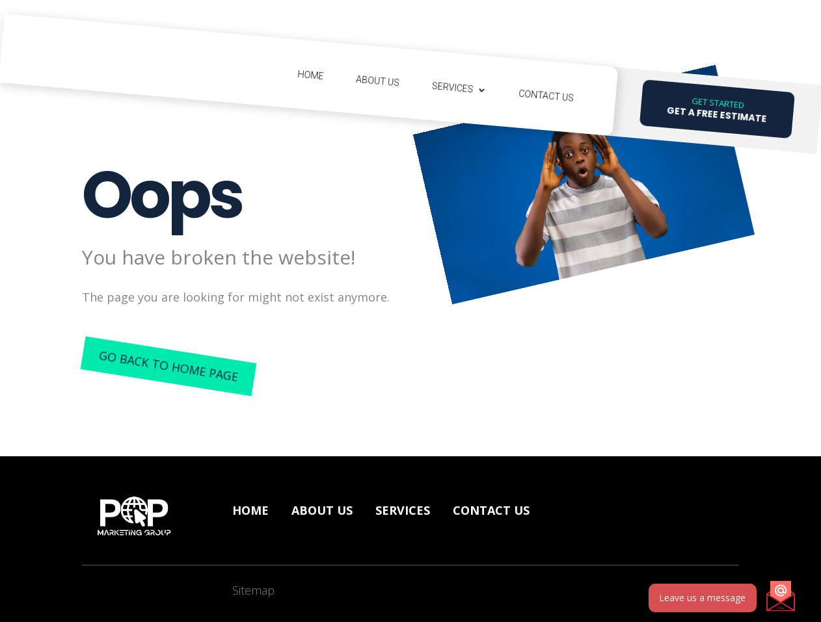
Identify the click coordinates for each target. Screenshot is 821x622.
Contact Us (546, 95)
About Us (377, 81)
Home (310, 75)
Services (452, 88)
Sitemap (253, 590)
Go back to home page (168, 365)
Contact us (491, 510)
